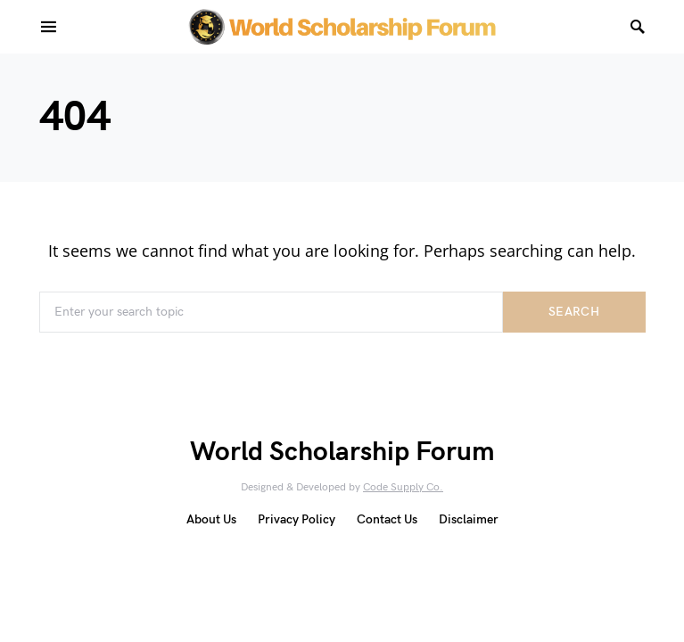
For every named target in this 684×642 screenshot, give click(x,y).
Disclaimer (469, 519)
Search (573, 311)
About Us (211, 519)
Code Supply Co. (403, 487)
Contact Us (387, 519)
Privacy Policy (296, 519)
